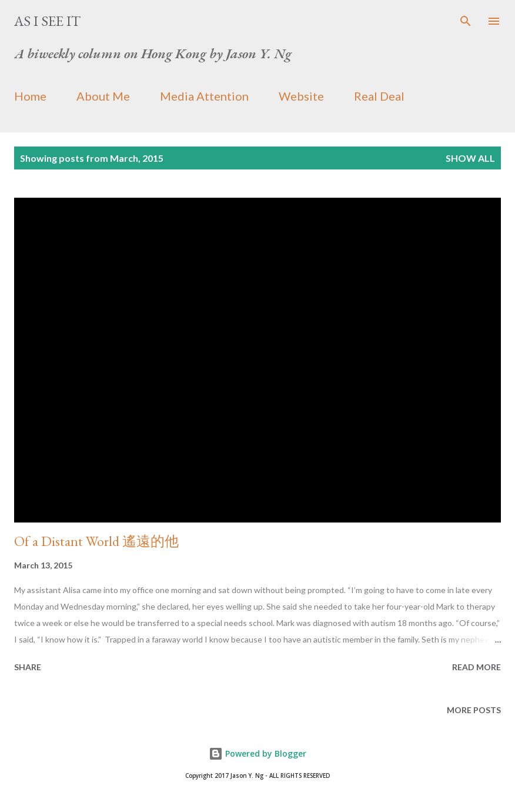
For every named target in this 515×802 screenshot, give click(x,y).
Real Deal (379, 96)
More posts (474, 710)
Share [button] (27, 667)
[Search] (466, 21)
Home (30, 96)
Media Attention (204, 96)
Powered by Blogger (257, 753)
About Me (103, 96)
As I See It (47, 21)
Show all (470, 158)
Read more (476, 667)
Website (301, 96)
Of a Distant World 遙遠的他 (96, 541)
